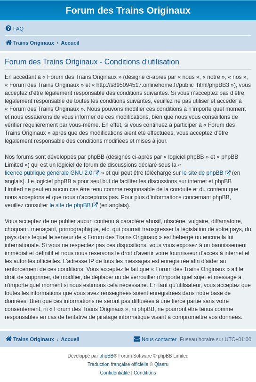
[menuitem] (14, 28)
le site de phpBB (202, 173)
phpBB (106, 356)
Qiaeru (161, 364)
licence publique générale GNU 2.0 (48, 173)
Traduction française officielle (118, 364)
